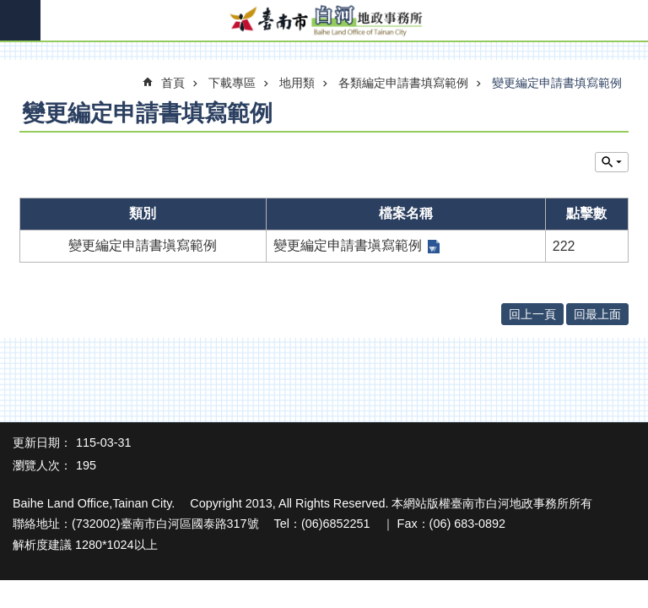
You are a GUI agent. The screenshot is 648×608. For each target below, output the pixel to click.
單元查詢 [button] (612, 162)
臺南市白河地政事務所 (324, 21)
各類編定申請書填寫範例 (403, 83)
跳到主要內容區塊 (8, 8)
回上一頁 (532, 314)
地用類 (297, 83)
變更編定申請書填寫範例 (557, 83)
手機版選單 (20, 20)
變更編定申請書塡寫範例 (347, 245)
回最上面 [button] (597, 314)
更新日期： (42, 442)
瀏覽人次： (42, 465)
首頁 (173, 83)
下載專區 (232, 83)
